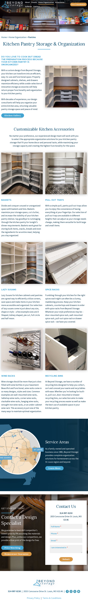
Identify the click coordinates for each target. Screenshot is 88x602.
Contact (36, 6)
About (27, 2)
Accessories (59, 2)
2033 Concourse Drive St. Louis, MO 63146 (43, 591)
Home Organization (46, 2)
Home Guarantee (16, 554)
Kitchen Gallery (12, 115)
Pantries (32, 37)
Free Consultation (78, 4)
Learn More (54, 468)
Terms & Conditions (51, 598)
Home (4, 37)
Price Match (12, 547)
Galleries (28, 6)
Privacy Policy (33, 598)
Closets (34, 2)
